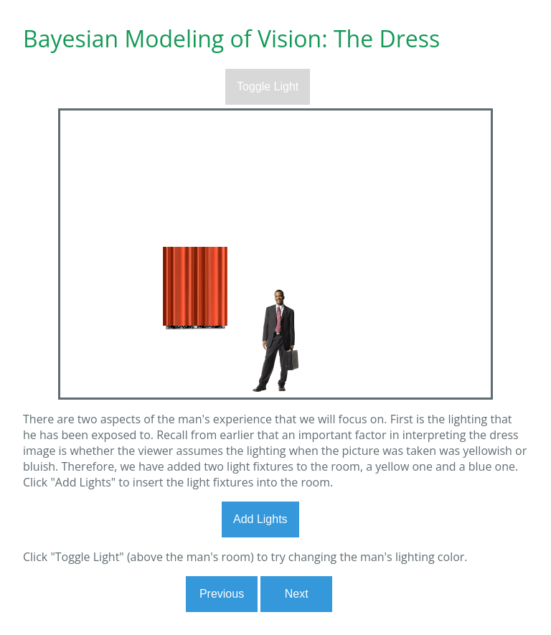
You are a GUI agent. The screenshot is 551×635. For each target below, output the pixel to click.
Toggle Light (267, 86)
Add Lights (260, 519)
